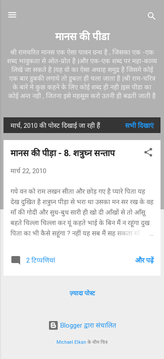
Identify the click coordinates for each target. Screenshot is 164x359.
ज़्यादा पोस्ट (82, 293)
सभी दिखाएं (139, 126)
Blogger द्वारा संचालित (82, 325)
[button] (148, 154)
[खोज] (152, 17)
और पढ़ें (144, 260)
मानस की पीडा (82, 37)
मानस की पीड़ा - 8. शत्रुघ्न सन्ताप (62, 153)
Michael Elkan (71, 342)
